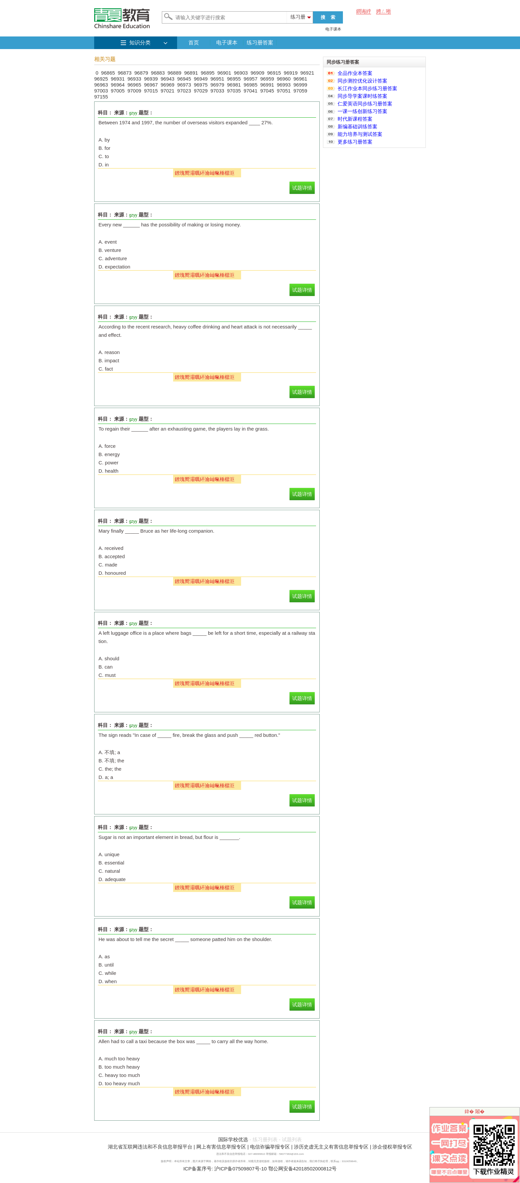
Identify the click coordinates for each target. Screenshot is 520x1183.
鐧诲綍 (363, 11)
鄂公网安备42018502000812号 (302, 1168)
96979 (217, 85)
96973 (184, 85)
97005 (118, 90)
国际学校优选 (233, 1139)
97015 (151, 90)
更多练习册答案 (355, 142)
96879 (141, 73)
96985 (251, 85)
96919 (291, 73)
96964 (118, 85)
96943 (167, 79)
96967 (151, 85)
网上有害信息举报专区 (221, 1147)
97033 (217, 90)
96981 (234, 85)
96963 (101, 85)
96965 (134, 85)
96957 (251, 79)
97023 (184, 90)
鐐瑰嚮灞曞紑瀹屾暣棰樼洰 (204, 173)
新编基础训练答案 (357, 126)
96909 (257, 73)
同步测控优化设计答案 (362, 81)
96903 (241, 73)
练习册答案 (260, 42)
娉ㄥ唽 (383, 11)
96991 (267, 85)
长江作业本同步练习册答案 (367, 88)
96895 (208, 73)
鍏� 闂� (475, 1111)
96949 (201, 79)
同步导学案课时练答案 (362, 96)
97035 (234, 90)
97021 (167, 90)
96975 (201, 85)
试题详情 (302, 188)
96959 (267, 79)
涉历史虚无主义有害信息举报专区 (331, 1147)
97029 (201, 90)
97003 (101, 90)
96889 (174, 73)
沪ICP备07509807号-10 (240, 1168)
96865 (108, 73)
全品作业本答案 (355, 73)
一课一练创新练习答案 (362, 111)
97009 (134, 90)
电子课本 (333, 29)
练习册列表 (265, 1139)
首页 (193, 42)
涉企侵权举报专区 (392, 1147)
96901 (224, 73)
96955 (234, 79)
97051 (284, 90)
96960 (284, 79)
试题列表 (292, 1139)
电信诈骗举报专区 (270, 1147)
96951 (217, 79)
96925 (101, 79)
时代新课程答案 (355, 119)
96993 (284, 85)
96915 (274, 73)
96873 (125, 73)
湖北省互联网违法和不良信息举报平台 (150, 1147)
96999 (300, 85)
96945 (184, 79)
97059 (300, 90)
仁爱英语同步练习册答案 (365, 103)
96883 (158, 73)
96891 (191, 73)
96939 (151, 79)
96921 (307, 73)
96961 (300, 79)
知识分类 (140, 42)
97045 (267, 90)
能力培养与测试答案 (360, 134)
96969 (167, 85)
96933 (134, 79)
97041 (251, 90)
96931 (118, 79)
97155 (101, 96)
